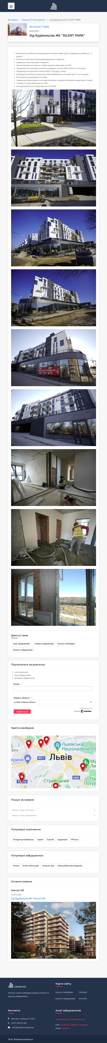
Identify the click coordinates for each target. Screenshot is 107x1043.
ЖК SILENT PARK (39, 26)
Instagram (83, 1025)
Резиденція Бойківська (23, 839)
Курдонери (62, 839)
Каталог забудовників (23, 650)
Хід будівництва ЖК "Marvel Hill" (28, 898)
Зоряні (40, 839)
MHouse (74, 839)
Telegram (74, 1025)
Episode (50, 839)
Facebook (65, 1025)
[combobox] (53, 810)
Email (17, 684)
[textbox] (53, 810)
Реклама (83, 992)
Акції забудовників (21, 643)
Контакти (83, 998)
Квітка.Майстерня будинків (70, 865)
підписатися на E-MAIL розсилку (70, 1019)
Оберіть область (23, 698)
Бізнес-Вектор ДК (31, 865)
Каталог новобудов (66, 643)
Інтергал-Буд (48, 865)
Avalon (16, 865)
